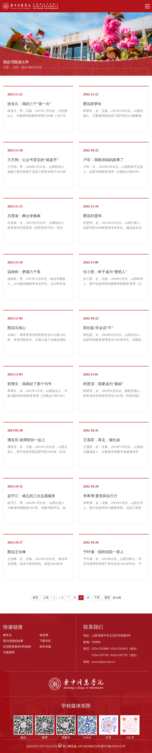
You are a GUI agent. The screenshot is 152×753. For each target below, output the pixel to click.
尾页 (107, 597)
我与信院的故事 (13, 640)
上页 (46, 597)
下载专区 (45, 640)
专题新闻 (9, 652)
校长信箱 (45, 646)
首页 (16, 68)
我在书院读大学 (32, 68)
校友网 (44, 635)
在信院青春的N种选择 (17, 646)
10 (87, 597)
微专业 (7, 635)
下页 (97, 597)
